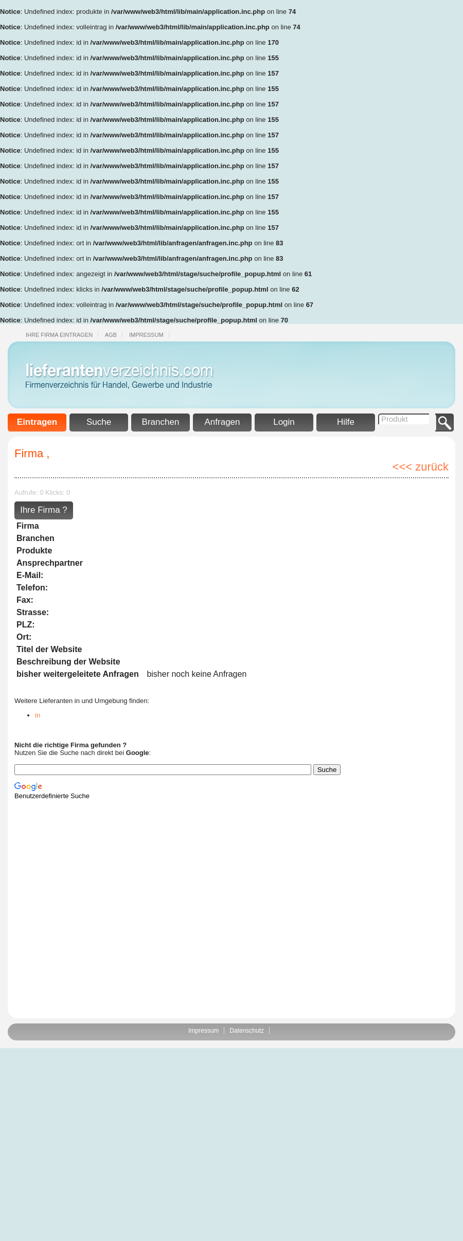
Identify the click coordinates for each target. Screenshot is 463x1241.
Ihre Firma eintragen (59, 335)
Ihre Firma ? (43, 510)
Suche (98, 422)
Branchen (161, 422)
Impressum (146, 335)
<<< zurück (421, 466)
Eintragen (37, 422)
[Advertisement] (422, 154)
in (37, 715)
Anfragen (222, 422)
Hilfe (345, 422)
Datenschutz (246, 1030)
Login (284, 422)
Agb (111, 335)
